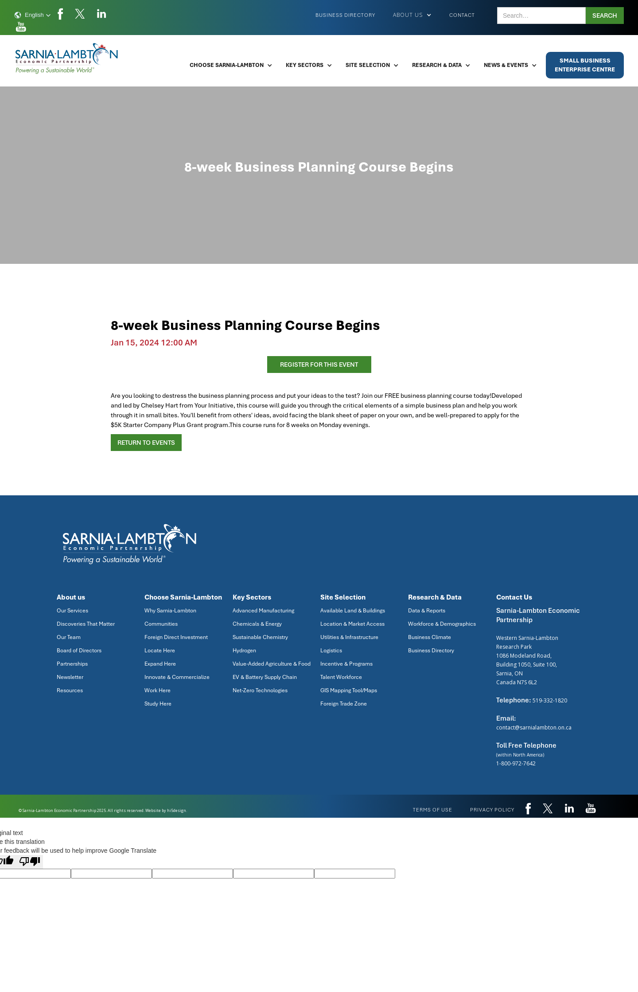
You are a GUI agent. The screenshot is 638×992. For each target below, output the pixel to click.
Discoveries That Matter (86, 623)
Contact (462, 15)
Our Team (69, 637)
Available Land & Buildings (352, 610)
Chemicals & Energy (257, 623)
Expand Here (160, 663)
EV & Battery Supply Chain (265, 677)
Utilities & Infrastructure (349, 637)
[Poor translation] (29, 862)
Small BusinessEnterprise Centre (585, 65)
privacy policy (492, 810)
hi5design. (177, 810)
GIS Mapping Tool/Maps (348, 690)
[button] (32, 15)
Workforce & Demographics (442, 623)
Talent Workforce (341, 677)
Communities (161, 623)
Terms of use (432, 810)
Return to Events (146, 443)
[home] (67, 58)
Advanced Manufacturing (263, 610)
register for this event (319, 365)
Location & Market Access (352, 623)
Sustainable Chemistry (260, 637)
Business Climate (429, 637)
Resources (70, 690)
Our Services (72, 610)
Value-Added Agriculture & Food (272, 663)
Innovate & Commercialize (177, 677)
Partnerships (72, 663)
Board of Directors (79, 650)
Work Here (157, 690)
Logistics (331, 650)
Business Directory (345, 15)
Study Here (157, 703)
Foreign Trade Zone (343, 703)
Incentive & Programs (346, 663)
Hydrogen (244, 650)
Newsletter (70, 677)
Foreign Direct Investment (176, 637)
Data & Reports (426, 610)
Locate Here (159, 650)
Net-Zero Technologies (260, 690)
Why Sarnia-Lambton (170, 610)
